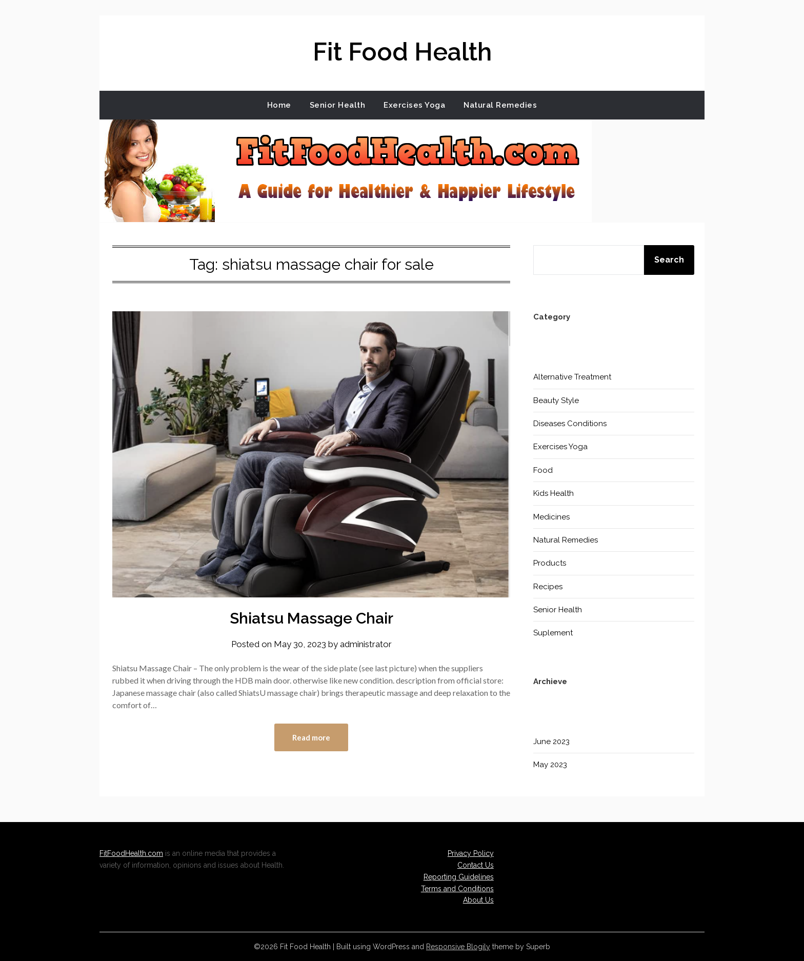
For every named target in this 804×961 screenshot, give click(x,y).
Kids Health (553, 493)
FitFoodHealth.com (131, 853)
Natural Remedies (500, 105)
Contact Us (475, 865)
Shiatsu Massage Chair (311, 618)
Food (543, 470)
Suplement (553, 632)
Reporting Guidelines (459, 877)
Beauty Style (556, 400)
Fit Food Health (402, 51)
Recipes (547, 586)
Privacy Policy (471, 853)
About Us (478, 900)
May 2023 (550, 764)
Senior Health (338, 105)
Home (279, 105)
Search (669, 260)
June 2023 (551, 741)
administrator (366, 644)
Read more (311, 737)
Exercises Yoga (414, 105)
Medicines (551, 517)
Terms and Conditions (457, 889)
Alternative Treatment (572, 377)
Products (549, 563)
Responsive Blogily (458, 947)
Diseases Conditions (570, 423)
